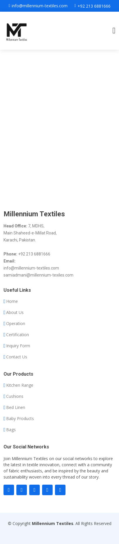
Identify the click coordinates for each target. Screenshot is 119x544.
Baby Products (20, 419)
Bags (11, 430)
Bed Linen (15, 407)
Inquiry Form (18, 346)
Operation (15, 324)
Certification (17, 335)
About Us (15, 312)
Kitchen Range (19, 385)
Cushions (14, 396)
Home (12, 301)
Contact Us (16, 357)
